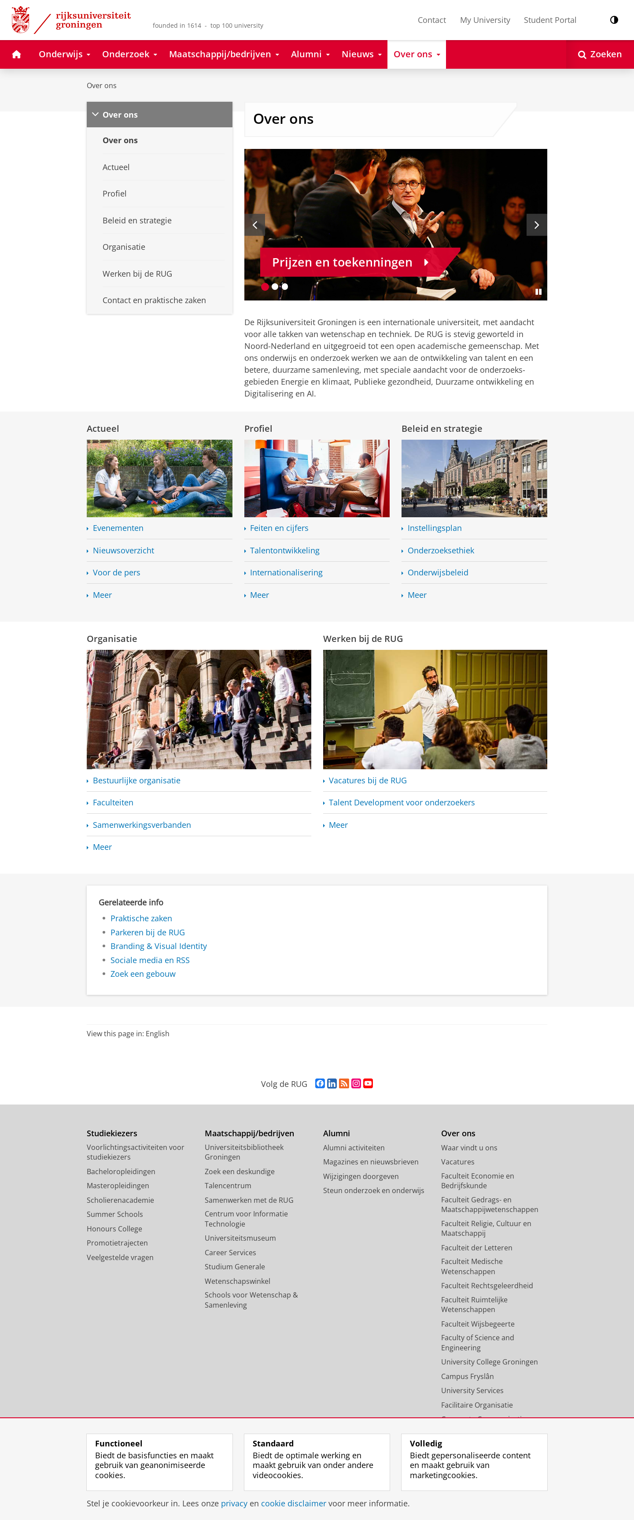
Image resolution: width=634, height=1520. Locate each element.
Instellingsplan (435, 528)
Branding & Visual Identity (159, 946)
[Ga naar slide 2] (275, 287)
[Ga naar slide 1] (265, 287)
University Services (472, 1390)
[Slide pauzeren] (538, 291)
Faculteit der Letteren (476, 1248)
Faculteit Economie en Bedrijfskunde (477, 1181)
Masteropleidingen (118, 1185)
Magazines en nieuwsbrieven (371, 1162)
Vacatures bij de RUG (368, 780)
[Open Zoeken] (600, 54)
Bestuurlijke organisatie (137, 780)
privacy (234, 1503)
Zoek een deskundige (240, 1171)
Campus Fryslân (467, 1376)
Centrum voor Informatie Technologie (246, 1219)
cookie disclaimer (293, 1503)
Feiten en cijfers (279, 528)
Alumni (336, 1133)
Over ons (102, 85)
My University (485, 20)
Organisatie (112, 638)
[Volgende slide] (537, 225)
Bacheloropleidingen (121, 1171)
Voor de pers (116, 572)
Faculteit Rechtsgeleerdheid (487, 1285)
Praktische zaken (141, 918)
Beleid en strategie (442, 428)
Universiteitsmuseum (240, 1238)
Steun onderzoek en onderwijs (373, 1190)
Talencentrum (228, 1185)
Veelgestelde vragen (120, 1257)
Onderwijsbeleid (438, 572)
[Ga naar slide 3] (285, 287)
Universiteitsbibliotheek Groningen (244, 1152)
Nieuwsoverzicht (123, 550)
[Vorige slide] (254, 225)
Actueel (103, 428)
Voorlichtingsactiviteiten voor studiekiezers (135, 1152)
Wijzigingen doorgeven (361, 1176)
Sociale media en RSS (150, 960)
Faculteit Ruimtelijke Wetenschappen (474, 1305)
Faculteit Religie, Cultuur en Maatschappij (486, 1228)
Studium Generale (235, 1267)
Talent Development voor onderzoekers (402, 802)
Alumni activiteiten (354, 1148)
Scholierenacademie (120, 1200)
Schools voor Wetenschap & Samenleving (251, 1300)
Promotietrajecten (117, 1243)
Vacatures (458, 1162)
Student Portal (550, 20)
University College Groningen (489, 1362)
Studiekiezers (112, 1133)
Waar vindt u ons (469, 1148)
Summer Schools (115, 1214)
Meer (102, 595)
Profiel (258, 428)
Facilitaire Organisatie (477, 1405)
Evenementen (118, 528)
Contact (432, 20)
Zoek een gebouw (143, 973)
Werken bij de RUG (363, 638)
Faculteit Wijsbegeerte (478, 1324)
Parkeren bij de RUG (148, 932)
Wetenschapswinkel (237, 1281)
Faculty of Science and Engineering (477, 1343)
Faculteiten (113, 802)
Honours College (114, 1229)
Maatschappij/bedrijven (249, 1133)
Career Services (230, 1252)
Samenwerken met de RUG (249, 1200)
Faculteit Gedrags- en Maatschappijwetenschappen (489, 1205)
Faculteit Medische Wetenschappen (472, 1266)
